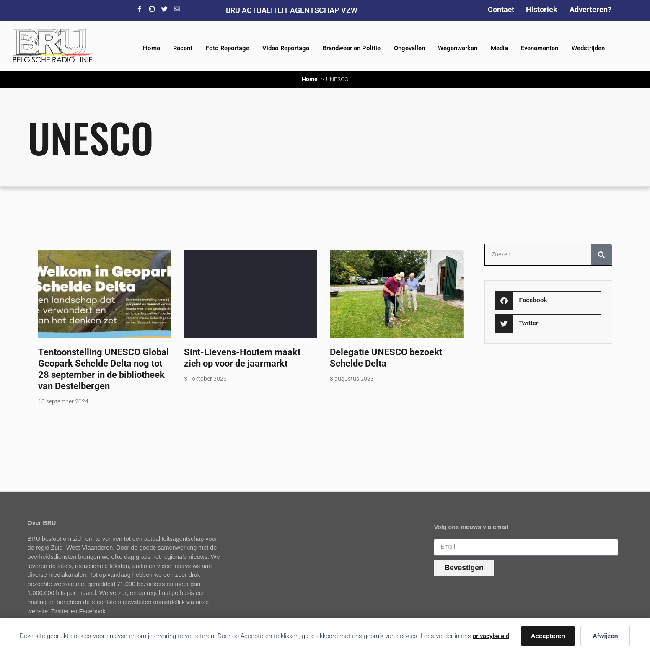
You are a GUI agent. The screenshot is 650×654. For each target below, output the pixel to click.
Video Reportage (285, 48)
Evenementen (539, 48)
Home (151, 48)
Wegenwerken (457, 48)
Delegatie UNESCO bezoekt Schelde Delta (386, 357)
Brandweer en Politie (352, 48)
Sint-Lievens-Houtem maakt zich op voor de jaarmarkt (242, 357)
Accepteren (548, 635)
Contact (501, 9)
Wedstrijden (588, 48)
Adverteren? (590, 9)
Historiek (541, 9)
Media (499, 48)
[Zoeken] (601, 254)
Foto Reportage (227, 48)
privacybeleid (491, 636)
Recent (182, 48)
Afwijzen (605, 635)
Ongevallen (409, 48)
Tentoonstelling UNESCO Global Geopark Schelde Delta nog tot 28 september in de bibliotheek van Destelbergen (103, 368)
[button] (548, 300)
